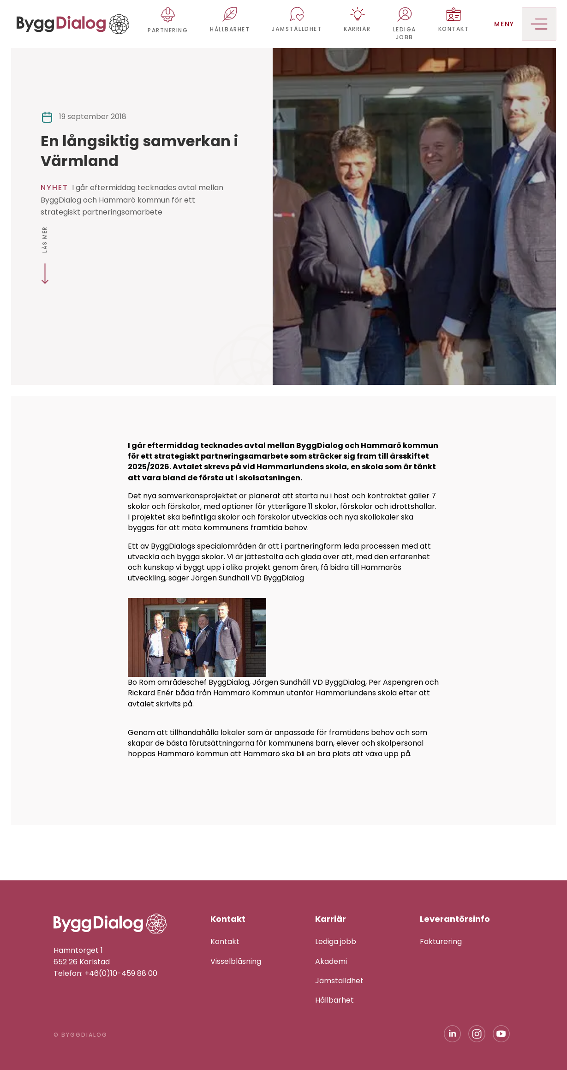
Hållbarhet (334, 1000)
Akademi (331, 961)
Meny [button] (525, 24)
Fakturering (441, 941)
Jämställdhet (339, 980)
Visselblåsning (235, 961)
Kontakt (224, 941)
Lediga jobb (335, 941)
